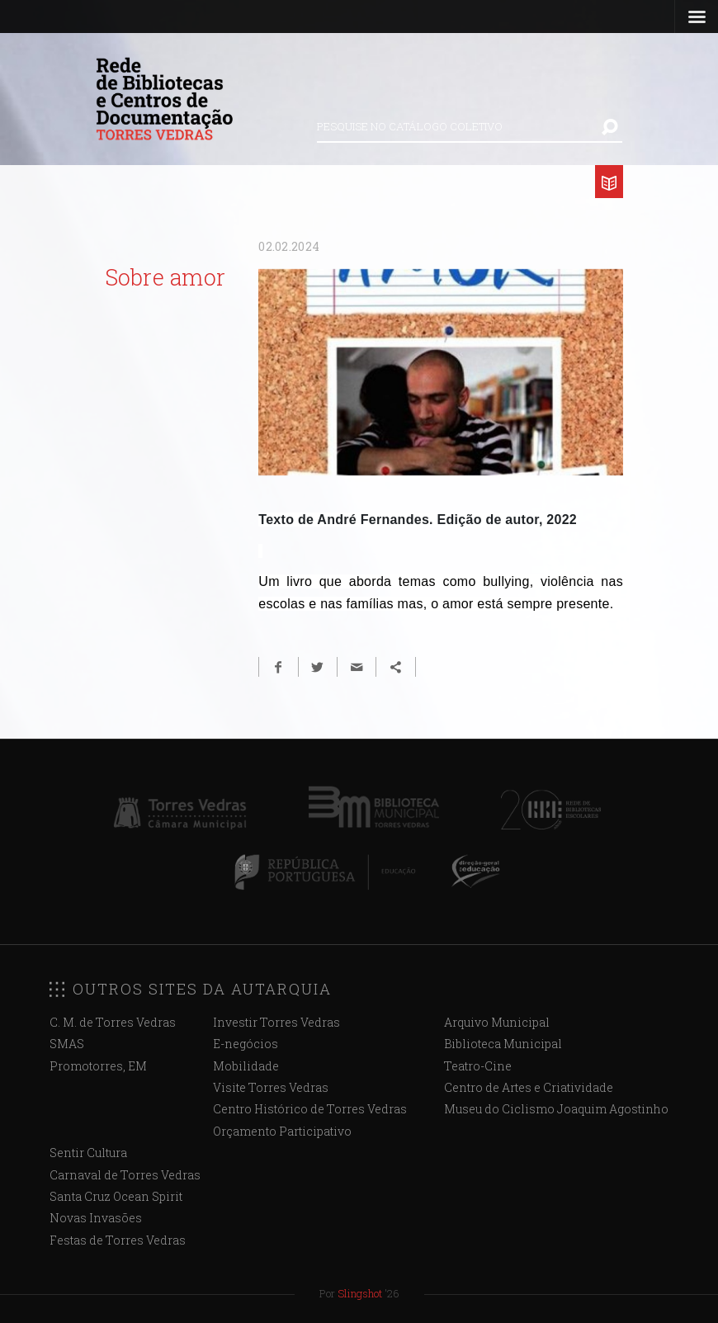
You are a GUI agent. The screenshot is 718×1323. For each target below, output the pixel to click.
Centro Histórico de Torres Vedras (310, 1109)
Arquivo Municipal (497, 1022)
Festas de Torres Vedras (118, 1240)
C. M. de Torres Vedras (113, 1022)
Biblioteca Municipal (503, 1043)
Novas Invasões (96, 1218)
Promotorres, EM (98, 1066)
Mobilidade (246, 1066)
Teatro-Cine (478, 1066)
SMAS (67, 1043)
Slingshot (360, 1293)
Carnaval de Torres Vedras (125, 1175)
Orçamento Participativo (282, 1131)
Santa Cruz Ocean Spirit (116, 1196)
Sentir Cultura (88, 1152)
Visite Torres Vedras (270, 1087)
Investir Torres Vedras (276, 1022)
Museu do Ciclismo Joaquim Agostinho (556, 1109)
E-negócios (245, 1043)
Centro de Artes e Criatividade (528, 1087)
